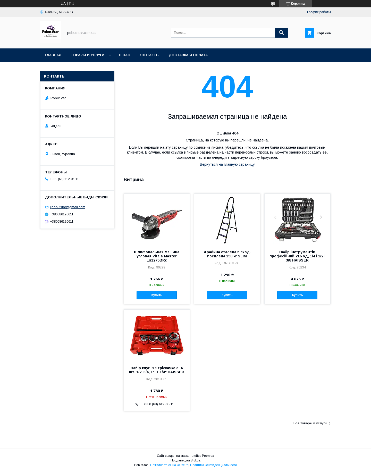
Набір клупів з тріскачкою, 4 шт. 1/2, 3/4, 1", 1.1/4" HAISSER (156, 370)
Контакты (149, 55)
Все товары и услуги (310, 423)
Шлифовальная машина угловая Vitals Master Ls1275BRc (156, 256)
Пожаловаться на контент (169, 465)
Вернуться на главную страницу (227, 164)
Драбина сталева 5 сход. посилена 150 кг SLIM (227, 254)
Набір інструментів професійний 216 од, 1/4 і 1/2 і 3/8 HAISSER (297, 256)
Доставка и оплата (188, 55)
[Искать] (281, 33)
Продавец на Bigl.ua (185, 460)
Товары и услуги (87, 55)
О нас (124, 55)
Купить (156, 295)
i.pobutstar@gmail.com (67, 207)
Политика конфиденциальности (213, 465)
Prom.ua (208, 456)
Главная (53, 55)
